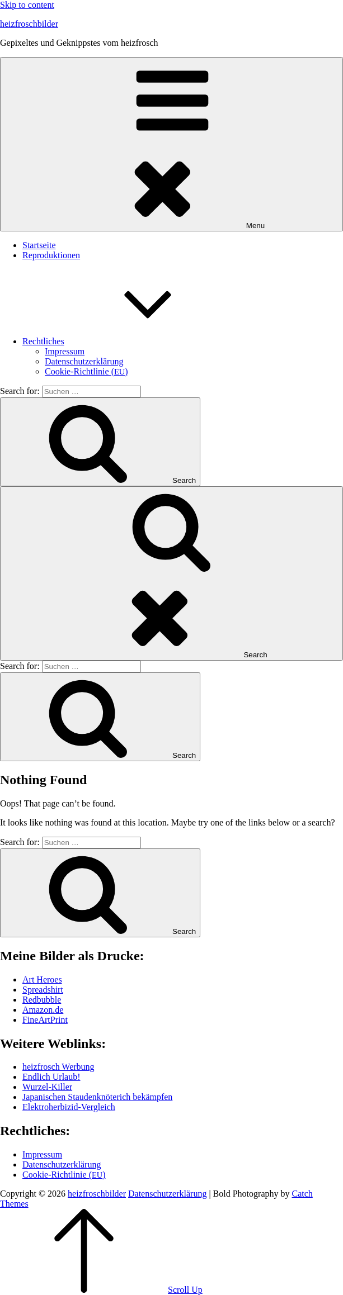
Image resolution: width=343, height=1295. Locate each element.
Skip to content (27, 5)
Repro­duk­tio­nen (51, 255)
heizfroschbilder (29, 24)
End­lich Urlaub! (51, 1076)
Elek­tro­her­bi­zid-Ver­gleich (68, 1107)
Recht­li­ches (127, 341)
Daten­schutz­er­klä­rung (84, 361)
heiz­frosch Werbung (58, 1066)
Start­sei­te (39, 245)
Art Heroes (42, 979)
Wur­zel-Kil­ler (47, 1087)
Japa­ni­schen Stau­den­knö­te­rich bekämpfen (97, 1097)
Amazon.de (42, 1009)
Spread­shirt (42, 989)
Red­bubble (41, 999)
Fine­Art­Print (45, 1019)
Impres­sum (64, 351)
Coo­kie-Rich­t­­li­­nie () (86, 371)
